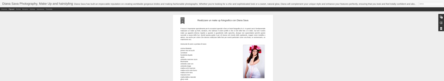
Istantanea (40, 9)
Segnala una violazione (238, 79)
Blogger (229, 79)
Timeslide (49, 9)
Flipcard (11, 9)
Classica (4, 9)
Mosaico (25, 9)
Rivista (18, 9)
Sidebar (32, 9)
